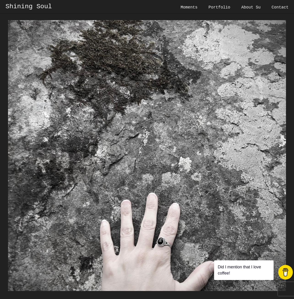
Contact (280, 7)
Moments (189, 7)
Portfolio (219, 7)
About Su (251, 7)
